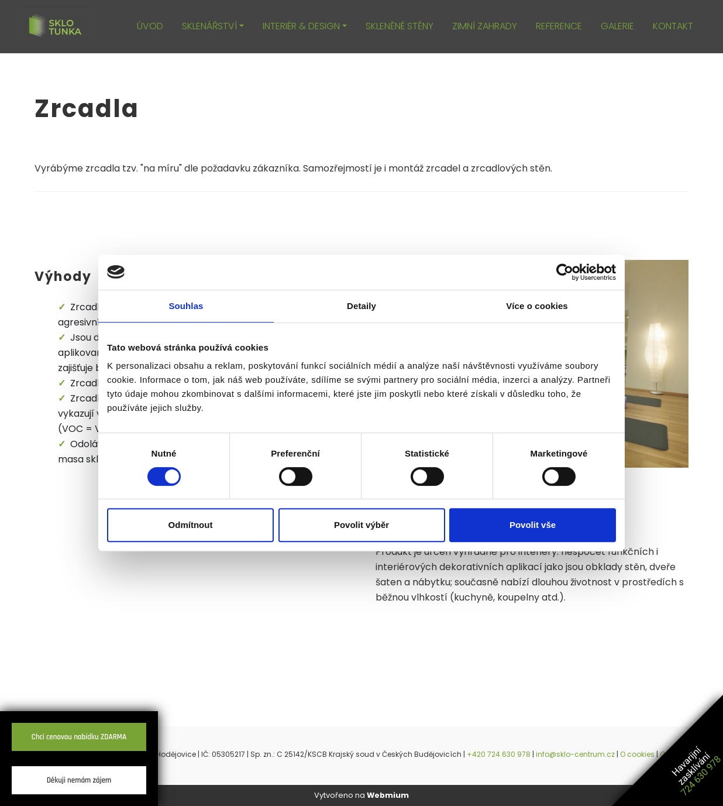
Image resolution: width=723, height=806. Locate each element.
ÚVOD (150, 26)
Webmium (388, 795)
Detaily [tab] (361, 306)
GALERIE (617, 26)
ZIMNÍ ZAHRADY (484, 26)
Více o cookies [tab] (537, 306)
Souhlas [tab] (185, 306)
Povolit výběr (361, 525)
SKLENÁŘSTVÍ (209, 26)
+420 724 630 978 (499, 754)
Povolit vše (532, 525)
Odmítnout (190, 525)
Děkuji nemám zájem (79, 780)
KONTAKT (673, 26)
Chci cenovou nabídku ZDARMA (79, 737)
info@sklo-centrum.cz (575, 754)
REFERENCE (559, 26)
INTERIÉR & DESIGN (301, 26)
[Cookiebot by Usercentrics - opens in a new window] (565, 272)
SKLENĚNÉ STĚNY (399, 26)
